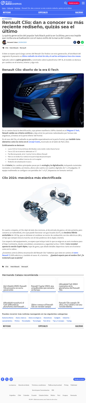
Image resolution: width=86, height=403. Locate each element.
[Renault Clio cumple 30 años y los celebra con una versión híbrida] (71, 346)
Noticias (17, 8)
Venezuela (73, 395)
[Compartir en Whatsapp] (82, 42)
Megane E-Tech (73, 176)
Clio (6, 48)
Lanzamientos (7, 366)
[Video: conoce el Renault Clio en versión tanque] (43, 346)
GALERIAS (79, 12)
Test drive (46, 366)
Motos (17, 366)
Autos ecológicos (35, 363)
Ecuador (34, 395)
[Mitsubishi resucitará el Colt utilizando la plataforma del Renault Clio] (15, 346)
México (53, 395)
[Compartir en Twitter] (78, 42)
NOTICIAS (7, 12)
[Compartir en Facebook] (74, 42)
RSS (53, 390)
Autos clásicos (21, 363)
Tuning (69, 366)
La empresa (12, 385)
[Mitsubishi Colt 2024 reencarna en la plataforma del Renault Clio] (71, 330)
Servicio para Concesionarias (40, 390)
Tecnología (37, 366)
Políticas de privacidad (55, 385)
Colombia (26, 395)
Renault (23, 48)
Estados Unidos (43, 395)
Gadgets (57, 363)
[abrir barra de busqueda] (65, 3)
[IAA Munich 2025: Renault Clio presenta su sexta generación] (15, 330)
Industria (66, 363)
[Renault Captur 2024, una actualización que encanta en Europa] (43, 330)
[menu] (83, 3)
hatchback (14, 48)
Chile (19, 395)
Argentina (12, 395)
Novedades (7, 19)
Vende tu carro (73, 3)
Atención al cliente (23, 385)
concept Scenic (34, 187)
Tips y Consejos (58, 366)
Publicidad (74, 385)
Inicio (4, 8)
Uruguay (65, 395)
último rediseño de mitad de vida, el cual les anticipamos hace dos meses (51, 102)
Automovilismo (7, 363)
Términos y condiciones (39, 385)
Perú (58, 395)
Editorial (10, 8)
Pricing (66, 385)
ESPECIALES (43, 12)
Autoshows (48, 363)
